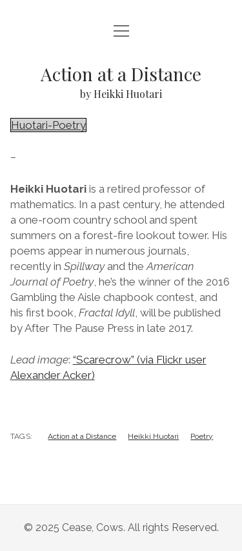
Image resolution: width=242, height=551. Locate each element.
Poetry (201, 436)
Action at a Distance (82, 436)
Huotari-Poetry (48, 125)
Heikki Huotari (153, 436)
